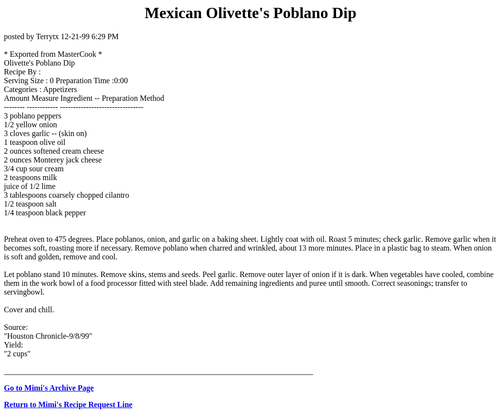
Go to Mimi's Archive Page (49, 388)
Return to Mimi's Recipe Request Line (68, 404)
